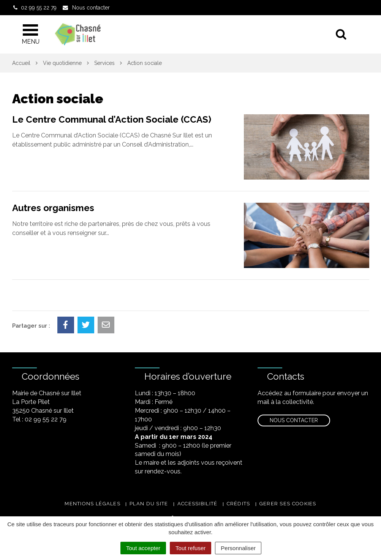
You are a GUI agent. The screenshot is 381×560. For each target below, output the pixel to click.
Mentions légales (92, 503)
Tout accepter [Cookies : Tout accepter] (143, 548)
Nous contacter (294, 420)
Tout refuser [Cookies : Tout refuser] (190, 548)
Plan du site (149, 503)
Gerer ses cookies (287, 503)
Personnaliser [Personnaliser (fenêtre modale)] (238, 548)
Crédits (238, 503)
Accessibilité (197, 503)
